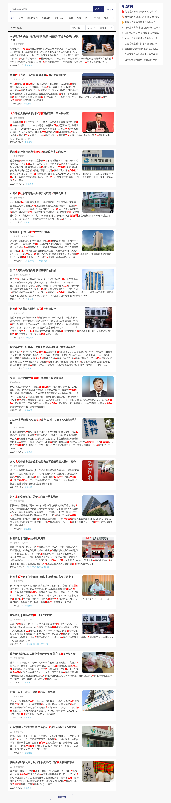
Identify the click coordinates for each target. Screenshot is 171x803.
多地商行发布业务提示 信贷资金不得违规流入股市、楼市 (43, 461)
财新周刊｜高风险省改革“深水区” (31, 615)
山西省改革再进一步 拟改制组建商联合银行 (38, 193)
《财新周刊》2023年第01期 (37, 567)
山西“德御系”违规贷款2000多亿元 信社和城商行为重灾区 (43, 727)
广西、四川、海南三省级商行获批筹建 (32, 692)
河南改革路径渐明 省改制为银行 (33, 308)
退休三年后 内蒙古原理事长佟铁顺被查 (36, 378)
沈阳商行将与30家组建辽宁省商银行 (38, 151)
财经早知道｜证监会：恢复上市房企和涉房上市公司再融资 (42, 347)
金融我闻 (29, 299)
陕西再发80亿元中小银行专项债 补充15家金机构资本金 (42, 762)
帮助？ (110, 9)
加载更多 (62, 797)
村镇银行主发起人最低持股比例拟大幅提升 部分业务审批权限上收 (44, 38)
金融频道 (28, 65)
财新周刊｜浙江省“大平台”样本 (30, 232)
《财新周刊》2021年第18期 (35, 260)
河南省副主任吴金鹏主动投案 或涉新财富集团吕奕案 (42, 576)
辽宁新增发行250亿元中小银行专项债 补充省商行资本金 (42, 653)
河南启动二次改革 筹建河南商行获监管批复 (38, 75)
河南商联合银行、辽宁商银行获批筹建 (34, 496)
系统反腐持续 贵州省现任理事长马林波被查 (39, 113)
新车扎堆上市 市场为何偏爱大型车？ (142, 27)
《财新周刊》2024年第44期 (36, 644)
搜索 (98, 8)
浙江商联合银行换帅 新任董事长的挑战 (33, 270)
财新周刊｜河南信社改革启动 (27, 538)
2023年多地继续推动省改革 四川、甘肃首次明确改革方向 (43, 421)
